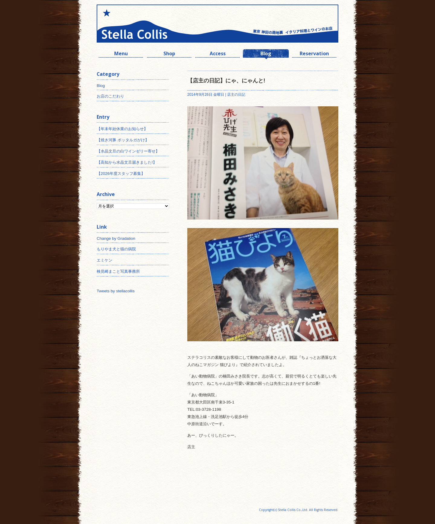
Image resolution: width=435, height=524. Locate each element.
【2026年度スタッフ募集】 (121, 173)
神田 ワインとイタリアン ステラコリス (157, 24)
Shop (169, 54)
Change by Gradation (116, 238)
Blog (265, 54)
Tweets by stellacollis (115, 291)
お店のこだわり (110, 96)
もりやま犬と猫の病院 (116, 249)
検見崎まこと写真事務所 (118, 271)
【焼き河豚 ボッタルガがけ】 (123, 140)
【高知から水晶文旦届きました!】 (127, 162)
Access (218, 54)
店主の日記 (236, 94)
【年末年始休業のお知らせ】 (122, 129)
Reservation (314, 54)
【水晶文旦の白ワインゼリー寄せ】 (128, 151)
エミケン (104, 260)
